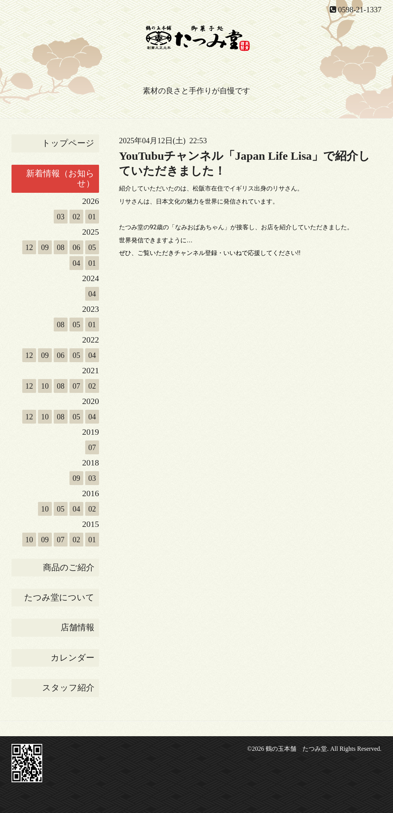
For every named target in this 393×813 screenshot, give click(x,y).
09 (45, 247)
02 (76, 216)
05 (92, 247)
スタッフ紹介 (68, 687)
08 (60, 247)
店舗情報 (77, 627)
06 (76, 247)
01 (92, 216)
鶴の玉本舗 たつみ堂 (296, 748)
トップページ (68, 143)
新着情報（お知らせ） (60, 178)
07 (76, 386)
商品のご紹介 (68, 567)
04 (76, 263)
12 (29, 247)
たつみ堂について (59, 597)
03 (60, 216)
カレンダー (72, 657)
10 (45, 386)
